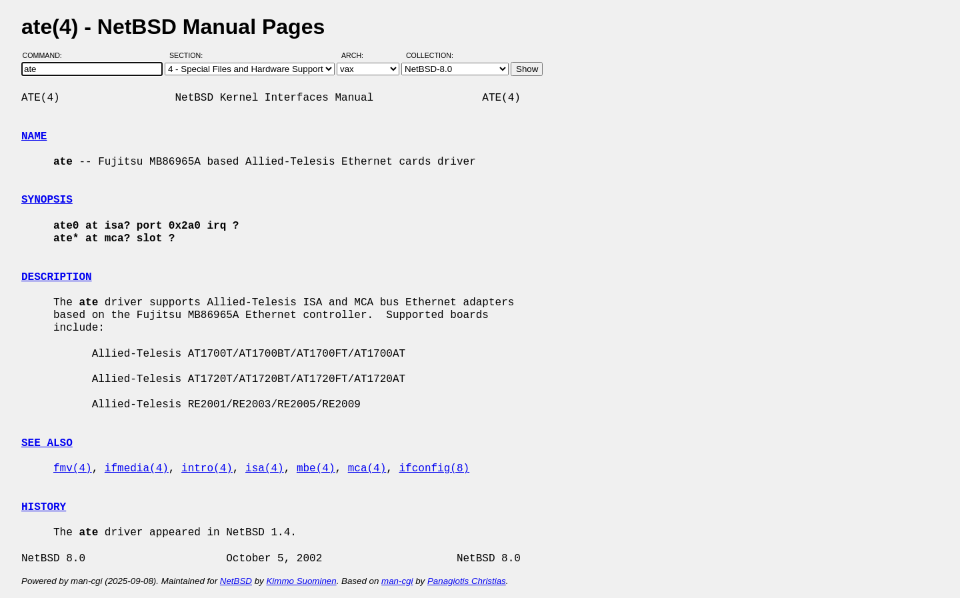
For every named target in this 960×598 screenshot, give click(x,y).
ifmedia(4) (137, 468)
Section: (189, 55)
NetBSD (236, 581)
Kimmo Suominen (301, 581)
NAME (34, 136)
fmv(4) (72, 468)
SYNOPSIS (47, 200)
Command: (46, 55)
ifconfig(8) (434, 468)
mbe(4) (316, 468)
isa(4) (264, 468)
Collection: (429, 55)
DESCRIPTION (56, 277)
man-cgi (397, 581)
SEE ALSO (47, 443)
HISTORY (43, 507)
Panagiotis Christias (466, 581)
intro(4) (207, 468)
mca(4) (367, 468)
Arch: (358, 55)
